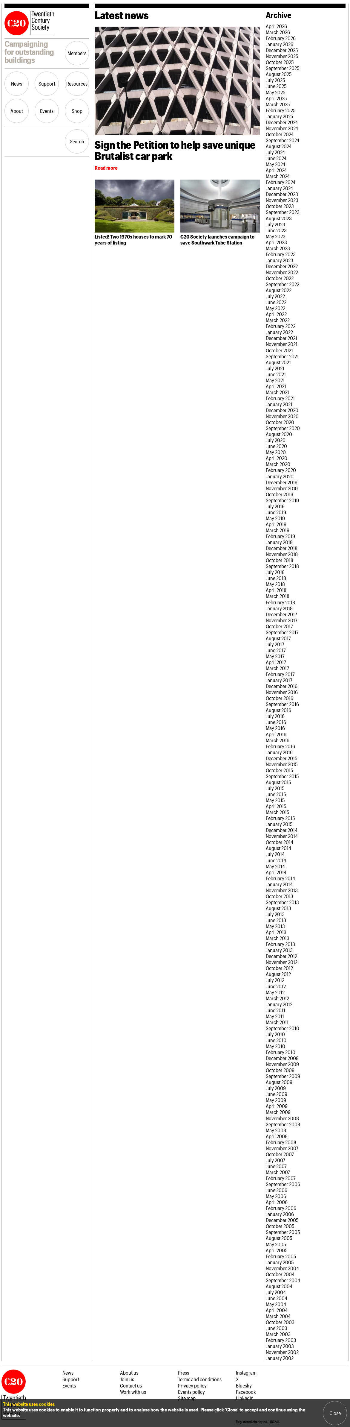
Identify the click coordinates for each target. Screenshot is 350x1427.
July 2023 (275, 224)
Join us (127, 1379)
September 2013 (282, 902)
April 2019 (276, 524)
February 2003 (281, 1340)
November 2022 (282, 272)
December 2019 (281, 482)
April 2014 (276, 872)
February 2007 (281, 1178)
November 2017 (281, 620)
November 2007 (282, 1148)
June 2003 (276, 1328)
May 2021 (275, 380)
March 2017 (277, 668)
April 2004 (277, 1310)
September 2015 (282, 776)
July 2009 (276, 1088)
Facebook (246, 1392)
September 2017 (282, 632)
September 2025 (283, 68)
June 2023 (276, 230)
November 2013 (282, 890)
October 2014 (279, 842)
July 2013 (275, 914)
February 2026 (281, 38)
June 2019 (276, 512)
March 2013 (277, 938)
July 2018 (275, 572)
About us (129, 1373)
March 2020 (278, 464)
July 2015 (275, 788)
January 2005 (280, 1262)
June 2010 (276, 1040)
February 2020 (281, 470)
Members (76, 53)
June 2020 (276, 446)
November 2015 (282, 764)
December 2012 (281, 956)
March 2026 (278, 32)
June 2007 (276, 1166)
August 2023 (279, 218)
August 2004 (279, 1286)
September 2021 (282, 356)
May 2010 (275, 1046)
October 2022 (280, 278)
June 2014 (276, 860)
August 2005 (279, 1238)
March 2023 (278, 248)
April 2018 (276, 590)
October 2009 (280, 1070)
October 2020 (280, 422)
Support (47, 83)
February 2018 (280, 602)
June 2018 (276, 578)
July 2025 (275, 80)
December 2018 (281, 548)
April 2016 (276, 734)
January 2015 (279, 824)
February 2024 (280, 182)
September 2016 (282, 704)
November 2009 (282, 1064)
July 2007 (275, 1160)
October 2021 (279, 350)
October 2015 (279, 770)
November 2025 (282, 56)
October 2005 (280, 1226)
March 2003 (278, 1334)
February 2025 (281, 110)
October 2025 (280, 62)
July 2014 (275, 854)
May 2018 (275, 584)
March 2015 (277, 812)
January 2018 (279, 608)
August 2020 (279, 434)
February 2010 (280, 1052)
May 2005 (276, 1244)
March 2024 (278, 176)
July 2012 (275, 980)
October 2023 (280, 206)
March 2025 (278, 104)
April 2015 (276, 806)
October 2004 (280, 1274)
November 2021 (281, 344)
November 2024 (282, 128)
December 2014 (281, 830)
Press (183, 1373)
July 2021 (275, 368)
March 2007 (278, 1172)
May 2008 (276, 1130)
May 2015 (275, 800)
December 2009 (282, 1058)
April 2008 (277, 1136)
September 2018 (282, 566)
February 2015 (280, 818)
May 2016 (275, 728)
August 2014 (278, 848)
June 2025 (276, 86)
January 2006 (280, 1214)
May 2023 (275, 236)
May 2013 (275, 926)
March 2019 (277, 530)
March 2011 (277, 1022)
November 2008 (282, 1118)
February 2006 (281, 1208)
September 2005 (283, 1232)
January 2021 (279, 404)
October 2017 (279, 626)
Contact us (131, 1385)
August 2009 (279, 1082)
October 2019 (279, 494)
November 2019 (282, 488)
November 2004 (282, 1268)
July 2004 (276, 1292)
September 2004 (283, 1280)
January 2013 (279, 950)
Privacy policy (192, 1385)
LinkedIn (245, 1398)
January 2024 (279, 188)
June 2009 (276, 1094)
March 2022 (278, 320)
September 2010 (282, 1028)
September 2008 (283, 1124)
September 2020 (283, 428)
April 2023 (276, 242)
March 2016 (277, 740)
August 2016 (278, 710)
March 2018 (277, 596)
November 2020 (282, 416)
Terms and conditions (200, 1379)
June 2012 (276, 986)
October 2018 (279, 560)
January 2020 (280, 476)
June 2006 (276, 1190)
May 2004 (276, 1304)
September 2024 (282, 140)
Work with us (133, 1392)
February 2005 (281, 1256)
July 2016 (275, 716)
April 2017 (276, 662)
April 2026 (276, 26)
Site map (187, 1398)
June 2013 (276, 920)
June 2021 (276, 374)
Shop (77, 111)
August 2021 (278, 362)
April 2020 (276, 458)
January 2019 (279, 542)
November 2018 (282, 554)
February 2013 (280, 944)
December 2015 (281, 758)
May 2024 (275, 164)
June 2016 (276, 722)
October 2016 (279, 698)
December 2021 (281, 338)
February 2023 (281, 254)
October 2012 (279, 968)
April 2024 (276, 170)
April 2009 (277, 1106)
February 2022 (280, 326)
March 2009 (278, 1112)
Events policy (191, 1392)
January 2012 (279, 1004)
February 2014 (280, 878)
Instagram (246, 1373)
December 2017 (281, 614)
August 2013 (278, 908)
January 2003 (280, 1346)
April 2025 (276, 98)
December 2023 (282, 194)
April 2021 (276, 386)
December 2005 (282, 1220)
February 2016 (280, 746)
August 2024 (278, 146)
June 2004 (276, 1298)
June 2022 (276, 302)
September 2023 (283, 212)
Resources (77, 83)
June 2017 (276, 650)
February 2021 (280, 398)
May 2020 (276, 452)
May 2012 (275, 992)
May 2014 (275, 866)
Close (335, 1413)
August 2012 (278, 974)
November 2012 (281, 962)
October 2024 (280, 134)
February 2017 (280, 674)
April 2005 (277, 1250)
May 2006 (276, 1196)
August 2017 (278, 638)
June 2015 (276, 794)
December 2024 (282, 122)
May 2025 (275, 92)
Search (77, 141)
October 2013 (279, 896)
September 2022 (282, 284)
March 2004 (278, 1316)
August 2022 (278, 290)
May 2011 (275, 1016)
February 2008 (281, 1142)
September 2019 (282, 500)
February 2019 (280, 536)
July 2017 (275, 644)
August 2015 (278, 782)
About (16, 111)
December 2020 (282, 410)
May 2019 (275, 518)
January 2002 (280, 1358)
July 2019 (275, 506)
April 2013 (276, 932)
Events (46, 111)
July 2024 (275, 152)
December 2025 (282, 50)
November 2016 (282, 692)
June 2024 (276, 158)
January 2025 (279, 116)
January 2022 (279, 332)
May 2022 (275, 308)
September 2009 (283, 1076)
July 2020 (275, 440)
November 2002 (282, 1352)
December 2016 (281, 686)
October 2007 (280, 1154)
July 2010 (275, 1034)
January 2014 (279, 884)
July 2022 (275, 296)
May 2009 (276, 1100)
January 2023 (279, 260)
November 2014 (282, 836)
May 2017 (275, 656)
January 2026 (279, 44)
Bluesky (244, 1385)
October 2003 (280, 1322)
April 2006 (277, 1202)
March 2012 (277, 998)
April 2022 (276, 314)
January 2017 (279, 680)
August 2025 (279, 74)
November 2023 (282, 200)
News (16, 83)
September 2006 (283, 1184)
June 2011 (275, 1010)
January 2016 (279, 752)
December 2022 (282, 266)
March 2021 (277, 392)
